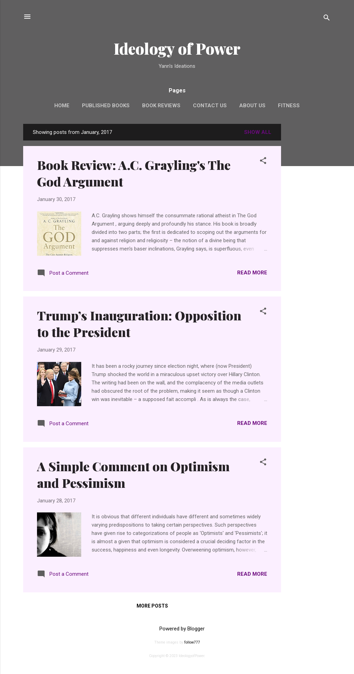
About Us (252, 105)
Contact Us (210, 105)
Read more (252, 273)
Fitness (289, 105)
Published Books (106, 105)
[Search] (327, 18)
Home (61, 105)
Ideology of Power (177, 48)
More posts (152, 606)
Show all (257, 132)
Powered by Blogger (177, 629)
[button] (263, 161)
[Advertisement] (309, 227)
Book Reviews (161, 105)
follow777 (192, 642)
